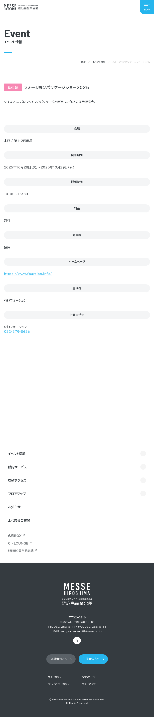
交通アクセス (17, 480)
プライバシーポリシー (60, 684)
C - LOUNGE (18, 543)
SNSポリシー (89, 677)
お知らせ (14, 507)
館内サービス (17, 467)
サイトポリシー (56, 677)
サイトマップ (89, 684)
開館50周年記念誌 (20, 550)
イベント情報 (98, 62)
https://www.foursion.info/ (28, 273)
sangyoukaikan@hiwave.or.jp (81, 631)
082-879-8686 (17, 331)
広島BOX (14, 535)
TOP (83, 62)
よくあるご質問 (19, 520)
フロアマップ (17, 493)
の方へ (58, 659)
